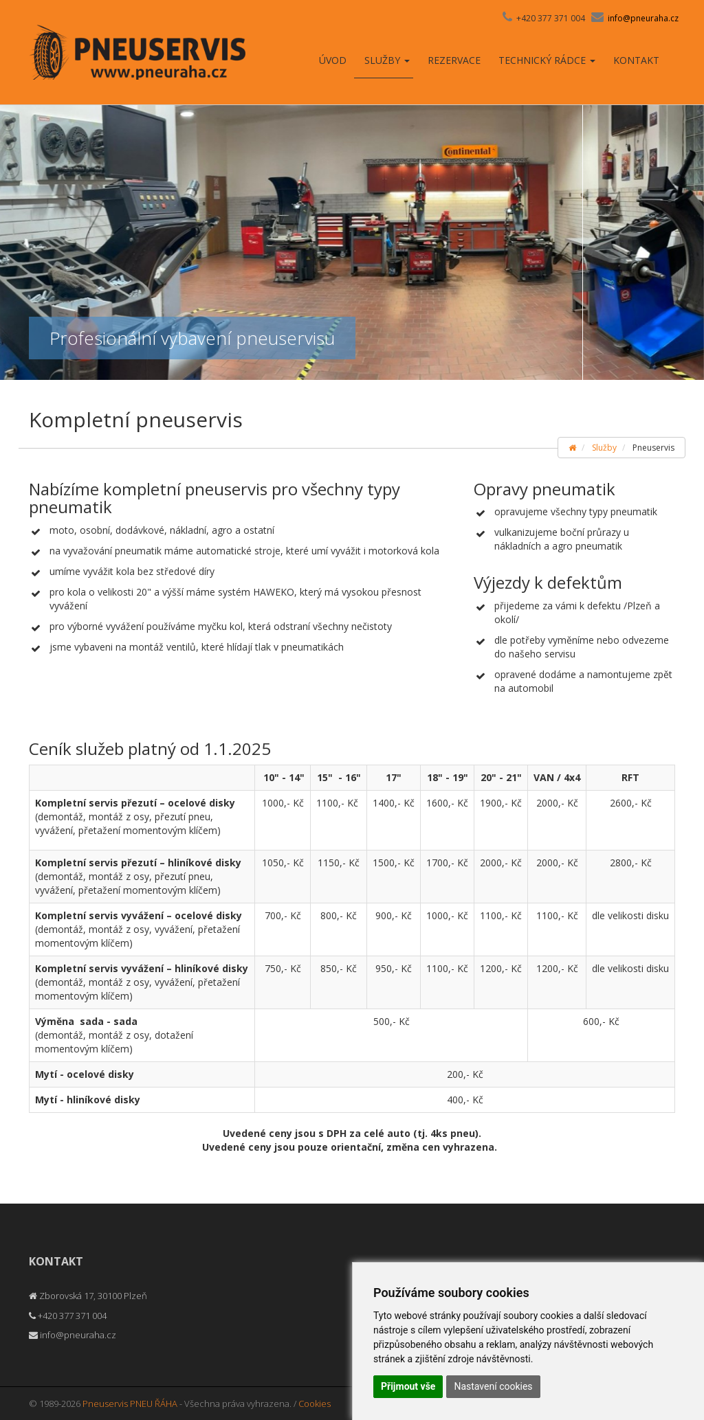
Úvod (332, 60)
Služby (387, 60)
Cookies (314, 1403)
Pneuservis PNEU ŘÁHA (129, 1403)
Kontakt (636, 60)
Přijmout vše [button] (408, 1386)
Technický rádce (546, 60)
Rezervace (454, 60)
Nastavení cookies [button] (493, 1386)
